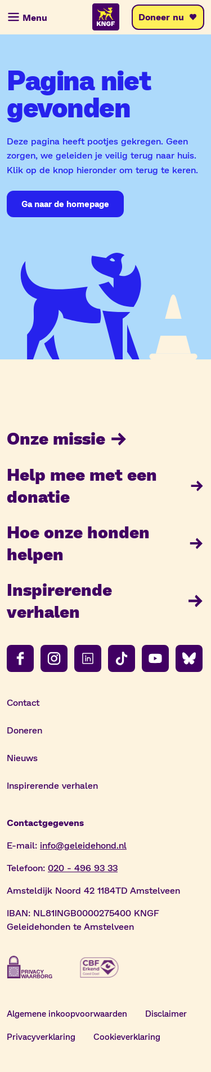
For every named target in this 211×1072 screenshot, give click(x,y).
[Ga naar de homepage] (65, 204)
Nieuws (22, 757)
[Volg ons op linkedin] (87, 658)
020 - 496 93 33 (83, 867)
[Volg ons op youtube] (155, 658)
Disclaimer (166, 1013)
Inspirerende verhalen (105, 600)
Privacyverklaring (41, 1036)
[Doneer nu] (168, 17)
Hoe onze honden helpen (105, 542)
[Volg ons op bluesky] (189, 658)
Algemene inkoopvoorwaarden (67, 1013)
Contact (23, 702)
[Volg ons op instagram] (54, 658)
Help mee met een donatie (105, 485)
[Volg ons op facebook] (20, 658)
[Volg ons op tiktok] (121, 658)
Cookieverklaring (126, 1036)
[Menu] (28, 17)
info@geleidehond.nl (83, 845)
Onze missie (67, 438)
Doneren (24, 729)
